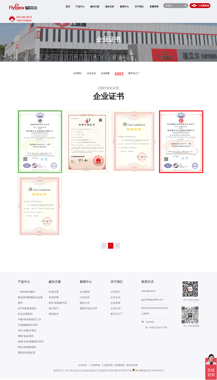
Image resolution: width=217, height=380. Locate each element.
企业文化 (91, 73)
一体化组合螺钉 (26, 291)
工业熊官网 (107, 366)
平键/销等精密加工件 (29, 320)
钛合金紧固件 (25, 314)
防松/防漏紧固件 (27, 348)
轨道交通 (54, 291)
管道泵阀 (54, 297)
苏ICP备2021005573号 (120, 372)
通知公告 (85, 303)
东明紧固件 (119, 366)
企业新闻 (85, 291)
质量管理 (154, 6)
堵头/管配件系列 (27, 331)
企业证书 (119, 73)
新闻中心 (124, 6)
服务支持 (109, 6)
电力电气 (54, 308)
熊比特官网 (132, 366)
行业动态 (85, 297)
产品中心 (80, 6)
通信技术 (54, 314)
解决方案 (94, 6)
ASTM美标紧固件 (27, 308)
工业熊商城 (94, 366)
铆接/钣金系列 (26, 337)
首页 (68, 6)
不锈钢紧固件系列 (28, 325)
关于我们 (139, 6)
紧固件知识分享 (88, 308)
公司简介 (77, 73)
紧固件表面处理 (26, 354)
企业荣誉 (105, 73)
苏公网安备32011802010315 (149, 372)
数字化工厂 (134, 73)
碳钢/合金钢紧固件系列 (31, 342)
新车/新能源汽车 (58, 303)
